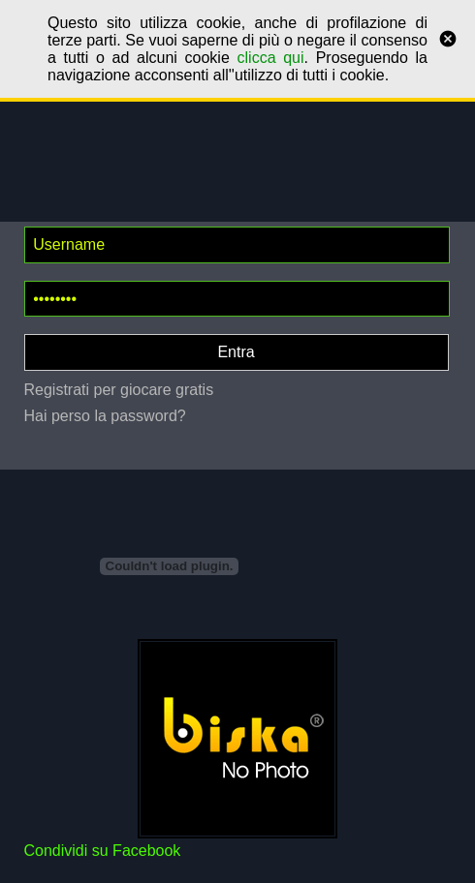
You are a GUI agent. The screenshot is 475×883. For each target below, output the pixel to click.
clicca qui (271, 57)
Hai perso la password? (105, 416)
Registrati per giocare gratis (119, 389)
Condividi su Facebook (102, 850)
